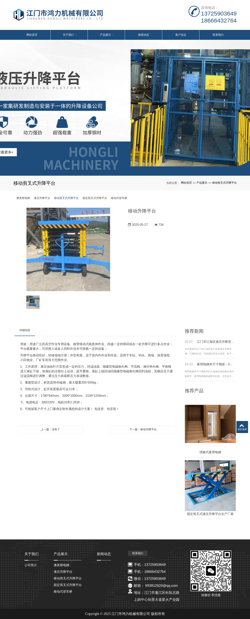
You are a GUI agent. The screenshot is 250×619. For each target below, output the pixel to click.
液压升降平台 (42, 198)
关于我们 (32, 554)
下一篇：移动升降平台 (143, 429)
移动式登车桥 (119, 198)
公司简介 (31, 565)
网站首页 (186, 182)
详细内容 (24, 330)
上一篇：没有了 (50, 429)
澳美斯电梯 (23, 198)
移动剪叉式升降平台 (224, 182)
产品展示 (201, 182)
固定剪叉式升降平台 (94, 198)
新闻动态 (104, 554)
